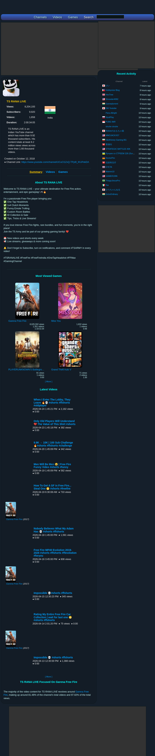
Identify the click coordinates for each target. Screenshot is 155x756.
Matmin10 (110, 171)
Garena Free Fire (14, 519)
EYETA (109, 167)
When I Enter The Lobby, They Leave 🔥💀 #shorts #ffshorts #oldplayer (52, 402)
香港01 (109, 144)
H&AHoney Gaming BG (116, 140)
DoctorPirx (110, 158)
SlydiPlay (110, 117)
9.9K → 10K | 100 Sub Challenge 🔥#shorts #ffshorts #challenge (53, 444)
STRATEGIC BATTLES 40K (118, 149)
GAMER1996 (111, 176)
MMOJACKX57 (112, 135)
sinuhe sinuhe (112, 126)
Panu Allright (111, 113)
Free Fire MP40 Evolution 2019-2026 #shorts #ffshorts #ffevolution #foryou (55, 553)
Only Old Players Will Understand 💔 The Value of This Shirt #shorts (54, 423)
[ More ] (48, 381)
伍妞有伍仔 (111, 162)
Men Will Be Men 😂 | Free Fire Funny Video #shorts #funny (52, 466)
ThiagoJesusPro (113, 180)
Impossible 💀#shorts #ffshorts (53, 593)
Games (63, 171)
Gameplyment (112, 104)
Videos (50, 171)
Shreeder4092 (112, 99)
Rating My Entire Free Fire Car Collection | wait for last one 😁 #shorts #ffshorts (53, 617)
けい (108, 85)
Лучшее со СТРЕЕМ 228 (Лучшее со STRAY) (126, 153)
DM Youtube (111, 108)
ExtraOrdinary (112, 194)
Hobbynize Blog (113, 90)
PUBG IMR (110, 122)
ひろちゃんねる (113, 189)
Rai (107, 185)
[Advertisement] (69, 48)
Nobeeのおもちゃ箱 (115, 131)
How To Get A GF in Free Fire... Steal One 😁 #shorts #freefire (52, 487)
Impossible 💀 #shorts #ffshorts (53, 657)
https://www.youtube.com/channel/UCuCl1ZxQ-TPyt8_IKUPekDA (55, 162)
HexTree (109, 94)
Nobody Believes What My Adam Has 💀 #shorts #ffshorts (54, 530)
